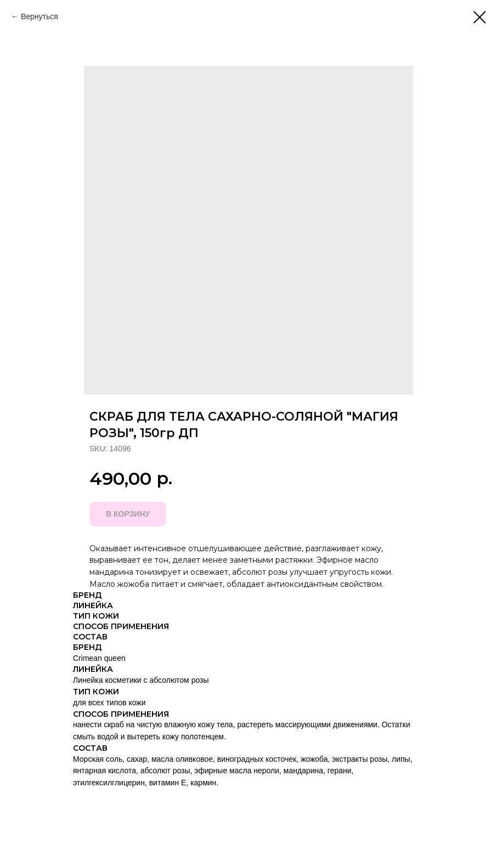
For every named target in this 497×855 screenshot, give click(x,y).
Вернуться (39, 16)
